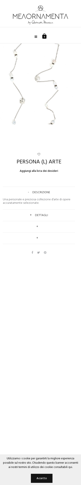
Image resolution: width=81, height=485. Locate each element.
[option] (40, 83)
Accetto (42, 478)
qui (70, 467)
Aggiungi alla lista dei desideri (39, 171)
